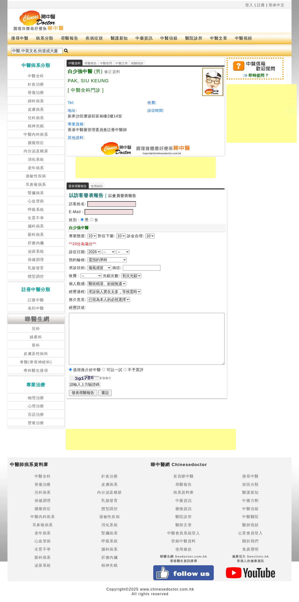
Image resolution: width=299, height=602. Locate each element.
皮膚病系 (36, 109)
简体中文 (277, 5)
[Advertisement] (182, 20)
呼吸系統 (36, 210)
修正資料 (112, 72)
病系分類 (44, 38)
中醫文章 (218, 38)
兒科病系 (36, 118)
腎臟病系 (36, 193)
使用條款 (183, 549)
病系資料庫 (183, 492)
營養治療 (36, 423)
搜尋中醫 (19, 38)
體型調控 (36, 276)
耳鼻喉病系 (36, 184)
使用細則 (97, 186)
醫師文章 (183, 525)
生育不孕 (36, 218)
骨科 (36, 345)
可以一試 (115, 370)
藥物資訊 (183, 509)
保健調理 (36, 260)
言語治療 (36, 414)
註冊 (261, 5)
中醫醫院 (250, 517)
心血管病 (36, 201)
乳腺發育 (36, 268)
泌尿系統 (36, 251)
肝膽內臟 (36, 243)
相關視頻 (137, 63)
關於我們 (250, 541)
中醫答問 (106, 63)
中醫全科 (36, 76)
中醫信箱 (169, 38)
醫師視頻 (250, 525)
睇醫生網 (37, 319)
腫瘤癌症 (36, 143)
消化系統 (36, 159)
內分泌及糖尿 (36, 151)
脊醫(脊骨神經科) (36, 362)
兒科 (36, 329)
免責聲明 (250, 549)
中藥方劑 (250, 501)
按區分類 (250, 484)
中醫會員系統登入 (183, 533)
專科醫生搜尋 (36, 370)
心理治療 (36, 406)
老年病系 (36, 168)
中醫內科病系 (36, 134)
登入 (249, 5)
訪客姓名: (77, 204)
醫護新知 (119, 38)
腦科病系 (36, 226)
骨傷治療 (36, 93)
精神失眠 (36, 126)
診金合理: (135, 236)
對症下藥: (106, 236)
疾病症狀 (94, 38)
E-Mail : (77, 212)
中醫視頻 (243, 38)
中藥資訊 (144, 38)
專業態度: (78, 236)
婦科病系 (36, 101)
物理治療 (36, 398)
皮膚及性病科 (36, 354)
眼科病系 (36, 235)
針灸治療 (36, 84)
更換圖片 (105, 378)
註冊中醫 (36, 300)
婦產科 (36, 337)
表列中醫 (36, 308)
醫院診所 (194, 38)
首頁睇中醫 (183, 476)
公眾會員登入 (250, 533)
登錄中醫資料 (183, 541)
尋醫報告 (69, 38)
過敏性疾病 (36, 176)
